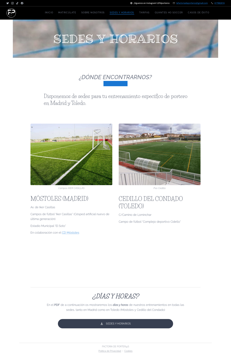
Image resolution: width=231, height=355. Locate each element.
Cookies (128, 351)
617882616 (219, 3)
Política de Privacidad (109, 351)
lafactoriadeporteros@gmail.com (192, 3)
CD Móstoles (70, 232)
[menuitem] (179, 13)
